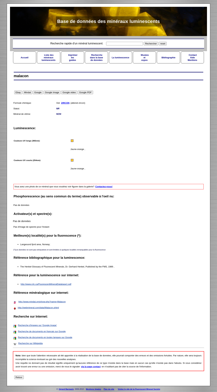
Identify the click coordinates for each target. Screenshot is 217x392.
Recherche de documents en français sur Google (42, 331)
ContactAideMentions (192, 57)
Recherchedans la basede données (96, 57)
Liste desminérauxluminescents (48, 57)
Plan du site (109, 389)
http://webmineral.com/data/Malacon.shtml (38, 307)
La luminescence (120, 57)
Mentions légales (93, 389)
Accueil (24, 57)
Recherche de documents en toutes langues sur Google (45, 337)
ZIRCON (65, 103)
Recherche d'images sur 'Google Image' (37, 325)
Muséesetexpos (144, 57)
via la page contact (91, 366)
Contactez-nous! (103, 186)
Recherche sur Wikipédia (30, 343)
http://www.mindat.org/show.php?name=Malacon (42, 301)
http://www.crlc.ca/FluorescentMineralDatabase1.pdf (46, 284)
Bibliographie (168, 57)
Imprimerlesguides (72, 57)
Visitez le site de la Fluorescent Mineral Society (139, 389)
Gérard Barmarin (66, 389)
